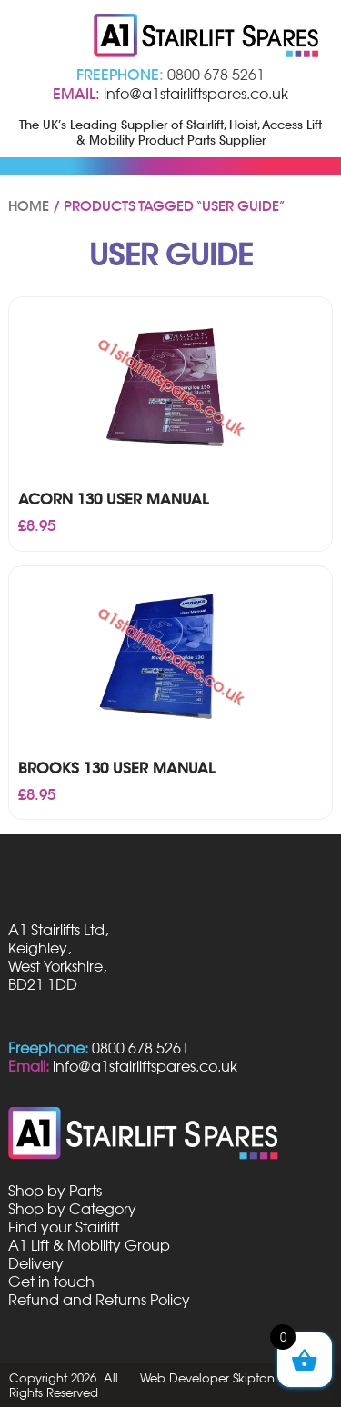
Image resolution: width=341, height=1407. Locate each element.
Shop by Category (72, 1209)
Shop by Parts (55, 1191)
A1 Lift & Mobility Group (89, 1245)
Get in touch (51, 1281)
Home (28, 206)
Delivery (36, 1263)
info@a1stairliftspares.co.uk (196, 94)
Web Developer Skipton (207, 1378)
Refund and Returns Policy (99, 1300)
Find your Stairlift (63, 1227)
